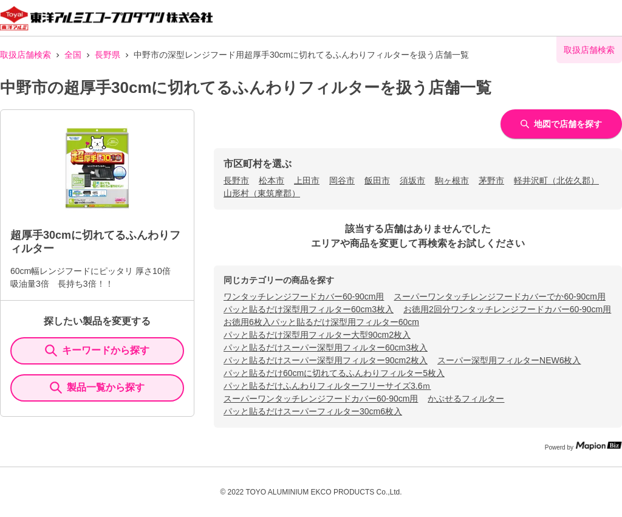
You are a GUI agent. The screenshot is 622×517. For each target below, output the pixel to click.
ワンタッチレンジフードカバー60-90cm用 (304, 296)
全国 (72, 55)
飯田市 (377, 180)
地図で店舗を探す (561, 124)
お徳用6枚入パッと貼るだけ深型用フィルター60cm (321, 322)
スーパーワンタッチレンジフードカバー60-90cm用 (321, 398)
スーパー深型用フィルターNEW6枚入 (509, 360)
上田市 (307, 180)
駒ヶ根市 (452, 180)
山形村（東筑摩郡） (262, 193)
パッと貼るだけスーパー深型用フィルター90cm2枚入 (326, 360)
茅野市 (491, 180)
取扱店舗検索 (25, 55)
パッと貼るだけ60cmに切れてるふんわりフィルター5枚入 (334, 373)
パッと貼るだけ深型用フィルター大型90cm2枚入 (317, 335)
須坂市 (412, 180)
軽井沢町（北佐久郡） (556, 180)
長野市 (236, 180)
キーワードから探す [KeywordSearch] (97, 350)
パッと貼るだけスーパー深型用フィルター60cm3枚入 (326, 347)
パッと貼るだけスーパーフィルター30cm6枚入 (313, 411)
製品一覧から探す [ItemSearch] (97, 388)
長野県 (107, 55)
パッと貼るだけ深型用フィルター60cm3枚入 (309, 309)
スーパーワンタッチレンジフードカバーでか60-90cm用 (499, 296)
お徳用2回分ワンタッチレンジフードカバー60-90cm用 (507, 309)
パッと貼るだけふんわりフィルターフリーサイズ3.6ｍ (327, 386)
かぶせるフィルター (466, 398)
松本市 (271, 180)
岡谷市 (342, 180)
